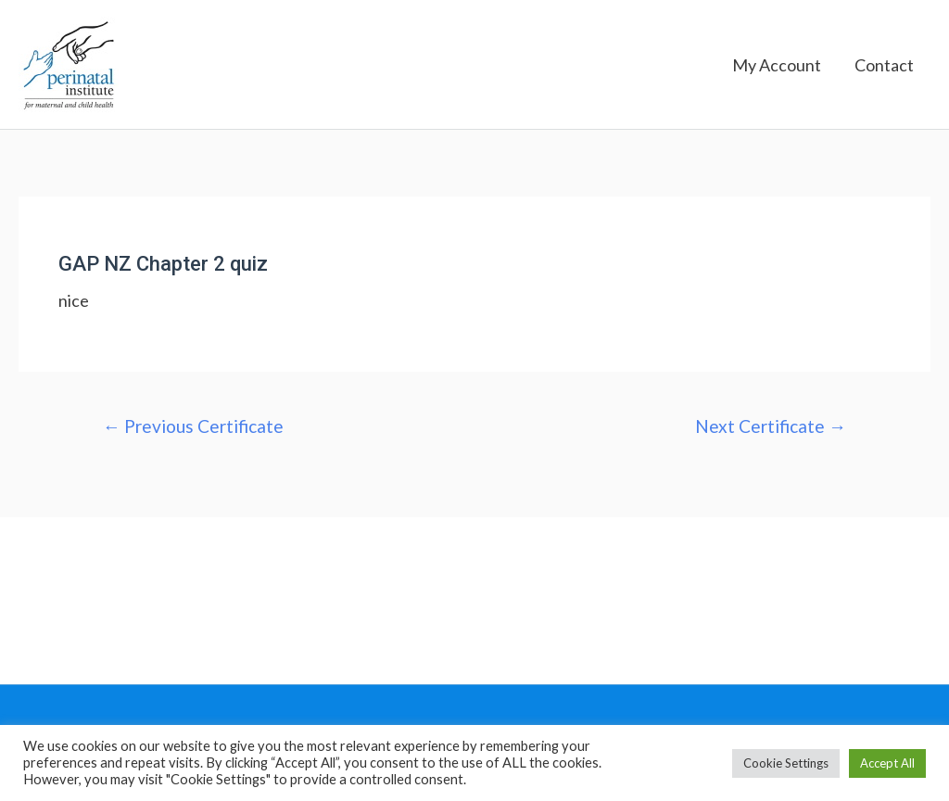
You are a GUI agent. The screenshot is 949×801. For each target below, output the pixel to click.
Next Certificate (770, 426)
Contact (884, 65)
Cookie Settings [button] (786, 763)
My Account (776, 65)
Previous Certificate (193, 426)
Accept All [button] (887, 763)
